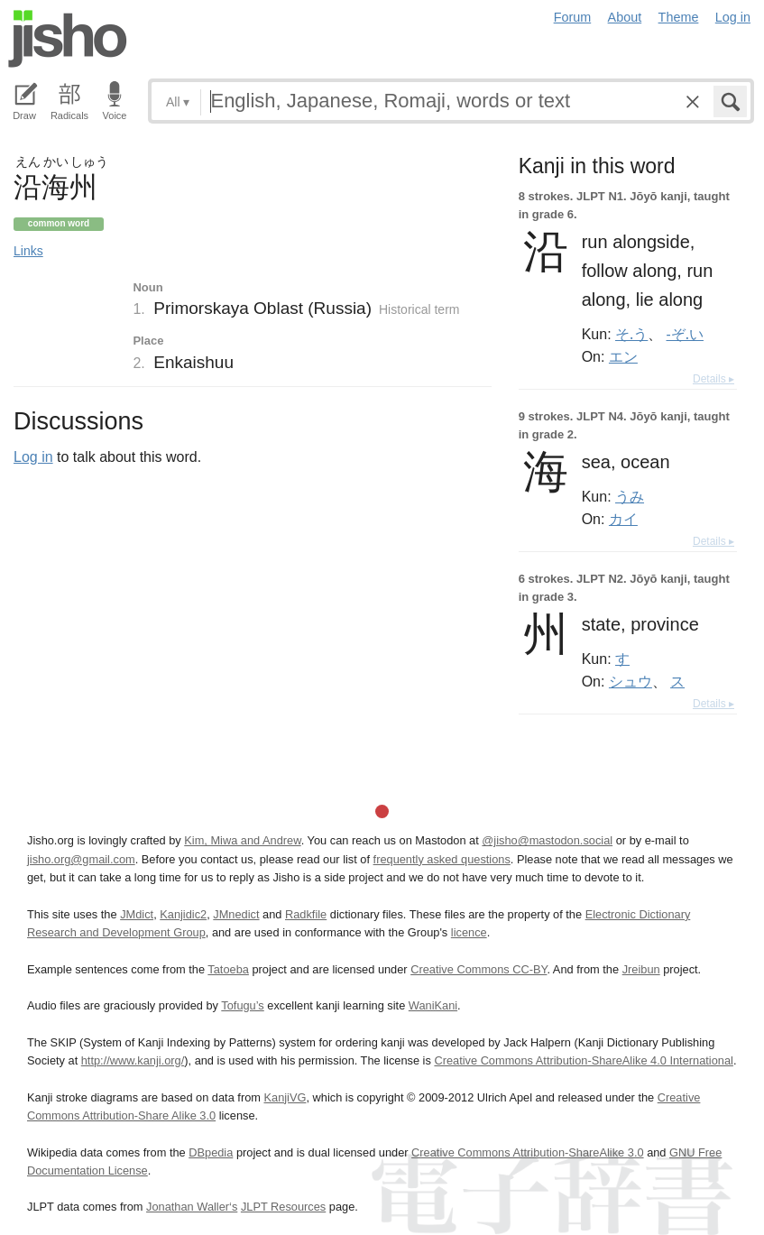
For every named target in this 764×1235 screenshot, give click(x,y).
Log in (732, 17)
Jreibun (641, 969)
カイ (623, 519)
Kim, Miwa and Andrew (242, 840)
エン (623, 356)
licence (469, 932)
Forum (573, 17)
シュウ (630, 681)
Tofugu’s (242, 1005)
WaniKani (433, 1005)
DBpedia (211, 1152)
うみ (629, 496)
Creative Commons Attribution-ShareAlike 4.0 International (583, 1060)
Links (28, 251)
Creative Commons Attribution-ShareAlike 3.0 (527, 1152)
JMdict (136, 914)
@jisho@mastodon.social (547, 840)
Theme (678, 17)
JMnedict (236, 914)
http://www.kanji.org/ (133, 1060)
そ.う (631, 334)
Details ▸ (713, 379)
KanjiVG (284, 1097)
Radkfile (306, 914)
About (625, 17)
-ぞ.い (685, 334)
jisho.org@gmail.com (81, 859)
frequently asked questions (442, 859)
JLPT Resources (283, 1206)
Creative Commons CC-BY (478, 969)
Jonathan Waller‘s (191, 1206)
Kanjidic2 (183, 914)
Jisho (67, 39)
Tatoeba (228, 969)
